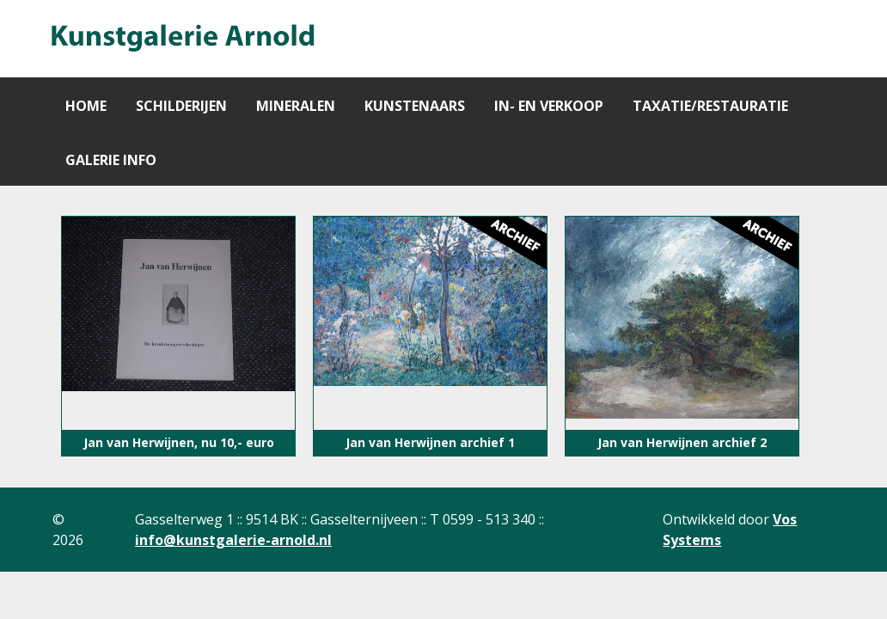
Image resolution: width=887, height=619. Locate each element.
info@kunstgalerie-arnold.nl (233, 539)
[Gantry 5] (181, 38)
